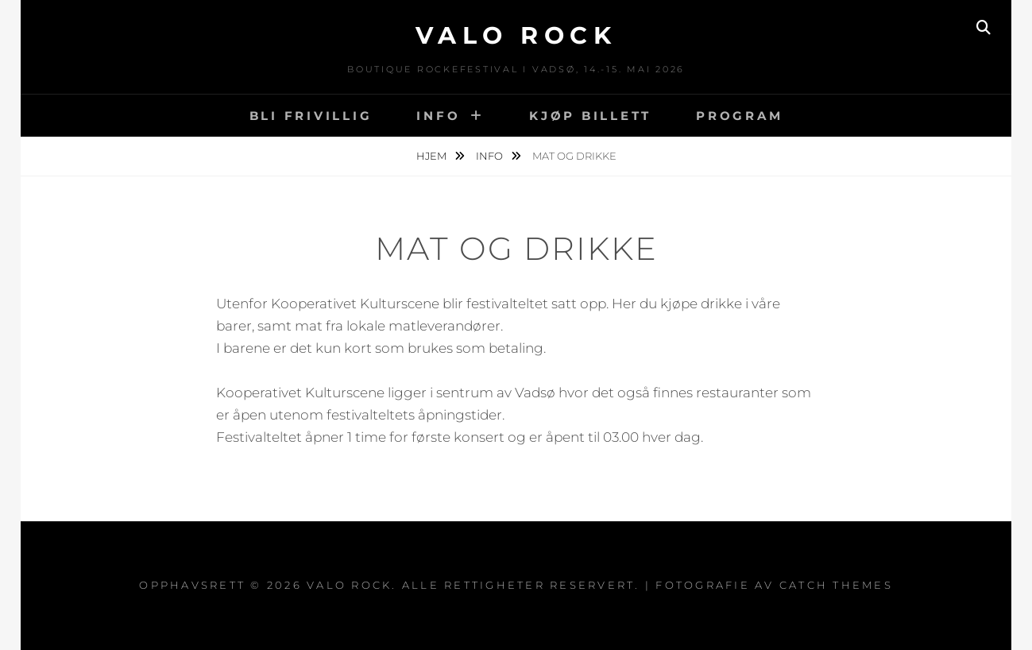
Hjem (432, 155)
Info (438, 115)
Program (739, 115)
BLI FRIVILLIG (311, 115)
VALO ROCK (516, 35)
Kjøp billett (590, 115)
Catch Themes (836, 584)
